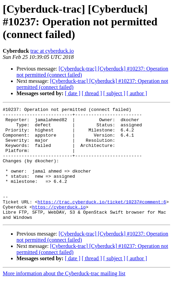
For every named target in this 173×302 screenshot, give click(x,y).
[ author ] (137, 93)
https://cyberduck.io (59, 227)
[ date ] (72, 93)
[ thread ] (92, 93)
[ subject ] (114, 93)
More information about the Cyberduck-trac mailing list (64, 296)
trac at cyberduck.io (52, 51)
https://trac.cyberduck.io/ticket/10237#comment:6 (101, 221)
